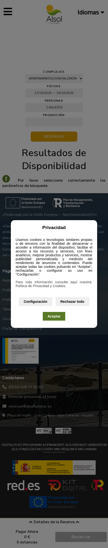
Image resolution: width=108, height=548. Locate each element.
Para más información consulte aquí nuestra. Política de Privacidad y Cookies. (54, 284)
